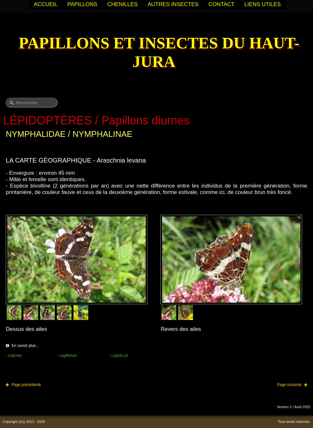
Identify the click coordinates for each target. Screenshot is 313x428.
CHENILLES (122, 4)
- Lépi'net (14, 355)
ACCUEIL (45, 4)
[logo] (156, 53)
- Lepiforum (67, 355)
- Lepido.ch (118, 355)
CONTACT (221, 4)
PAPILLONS (82, 4)
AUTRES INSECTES (173, 4)
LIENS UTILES (262, 4)
